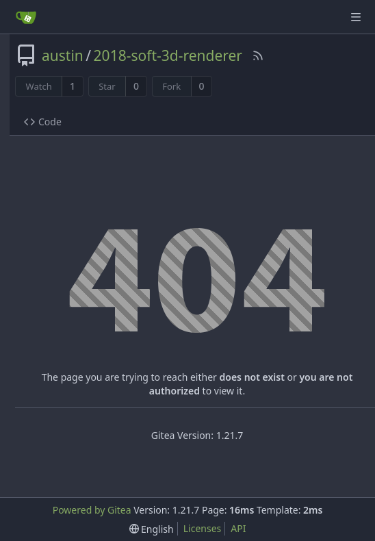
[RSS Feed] (258, 55)
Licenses (202, 528)
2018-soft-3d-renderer (168, 55)
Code (43, 121)
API (238, 528)
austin (62, 55)
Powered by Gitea (92, 509)
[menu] (151, 529)
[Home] (26, 17)
